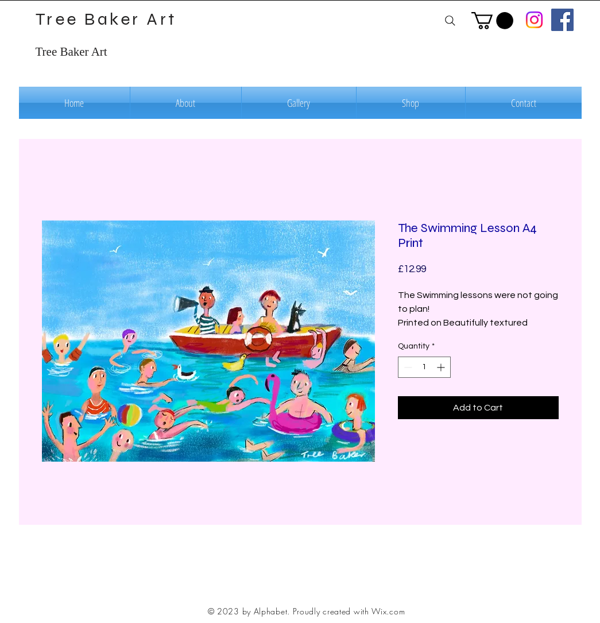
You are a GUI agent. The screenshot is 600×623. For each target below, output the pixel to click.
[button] (492, 20)
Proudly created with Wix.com (349, 611)
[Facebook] (562, 20)
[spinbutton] (424, 367)
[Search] (450, 20)
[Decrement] (407, 367)
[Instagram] (534, 20)
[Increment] (442, 367)
